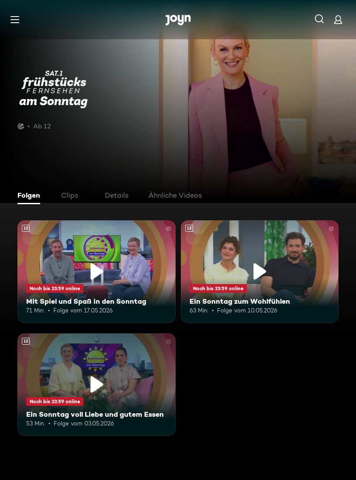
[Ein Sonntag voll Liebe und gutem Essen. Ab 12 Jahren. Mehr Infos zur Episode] (96, 384)
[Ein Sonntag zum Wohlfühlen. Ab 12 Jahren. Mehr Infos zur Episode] (260, 271)
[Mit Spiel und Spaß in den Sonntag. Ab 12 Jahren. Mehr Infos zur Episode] (96, 271)
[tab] (31, 196)
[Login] (338, 19)
